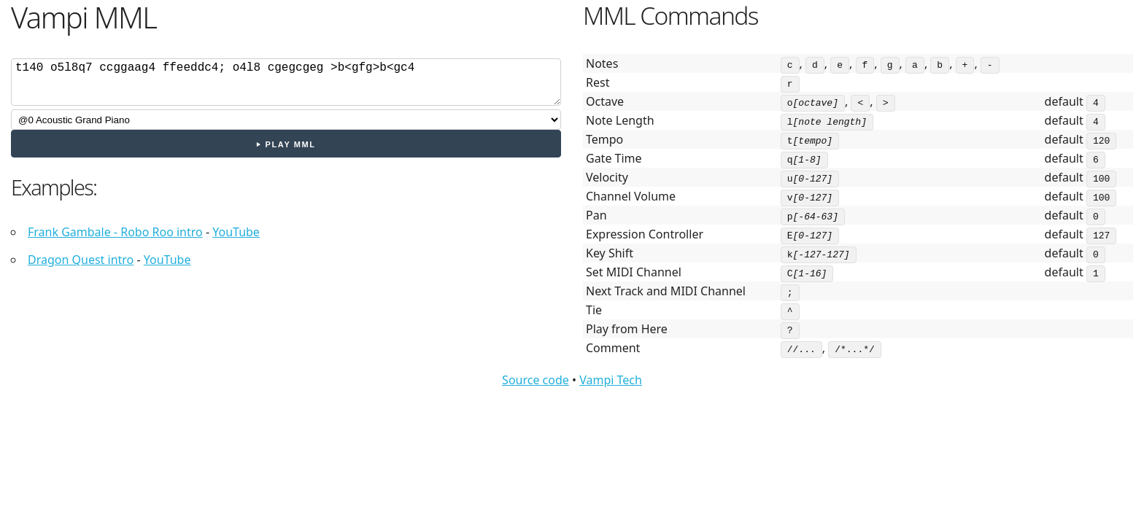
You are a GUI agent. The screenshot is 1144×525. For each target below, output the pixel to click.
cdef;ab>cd (286, 82)
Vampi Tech (610, 380)
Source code (535, 380)
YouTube (236, 232)
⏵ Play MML (285, 144)
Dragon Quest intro (81, 260)
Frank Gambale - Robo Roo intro (115, 232)
